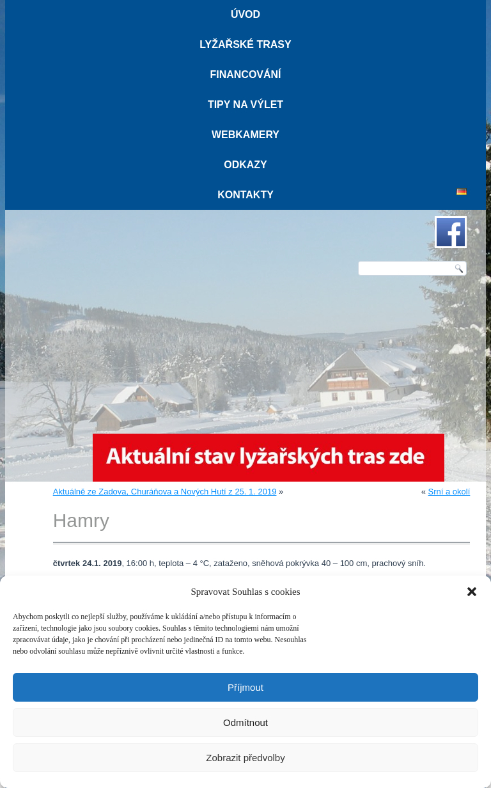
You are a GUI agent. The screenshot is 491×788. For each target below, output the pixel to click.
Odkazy (245, 164)
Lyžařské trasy (245, 44)
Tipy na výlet (245, 104)
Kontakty (245, 194)
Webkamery (245, 134)
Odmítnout (245, 722)
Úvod (245, 14)
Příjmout (245, 687)
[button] (471, 591)
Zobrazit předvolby (245, 757)
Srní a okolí (449, 491)
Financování (245, 74)
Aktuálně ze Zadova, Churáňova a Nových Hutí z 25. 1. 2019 (165, 491)
